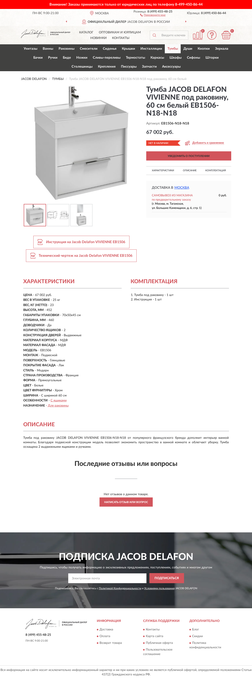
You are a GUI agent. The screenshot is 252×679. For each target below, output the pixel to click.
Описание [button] (190, 170)
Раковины (66, 48)
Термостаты (135, 57)
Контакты (120, 38)
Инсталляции (151, 48)
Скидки (197, 636)
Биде (67, 57)
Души (187, 48)
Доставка (106, 629)
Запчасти (149, 66)
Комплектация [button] (215, 170)
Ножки (81, 57)
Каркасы (157, 57)
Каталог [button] (86, 32)
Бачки (38, 57)
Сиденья (109, 48)
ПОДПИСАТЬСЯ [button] (167, 578)
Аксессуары (171, 66)
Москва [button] (181, 187)
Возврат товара (111, 643)
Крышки (128, 48)
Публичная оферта (159, 643)
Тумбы (172, 48)
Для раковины (58, 405)
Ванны (48, 48)
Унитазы (30, 48)
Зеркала (221, 48)
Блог (195, 629)
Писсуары (129, 66)
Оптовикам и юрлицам (120, 32)
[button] (152, 14)
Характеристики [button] (163, 170)
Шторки (212, 57)
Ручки (52, 57)
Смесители (88, 48)
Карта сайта (154, 636)
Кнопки (204, 48)
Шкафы (175, 57)
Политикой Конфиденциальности (120, 588)
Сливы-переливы (107, 57)
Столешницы (82, 66)
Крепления (107, 66)
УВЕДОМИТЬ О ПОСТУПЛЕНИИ (189, 156)
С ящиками (59, 400)
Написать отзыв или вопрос (126, 502)
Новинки (98, 38)
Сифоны (193, 57)
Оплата (105, 636)
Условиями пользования (159, 588)
